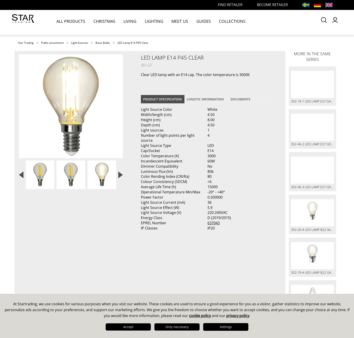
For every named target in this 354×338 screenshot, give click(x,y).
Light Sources (79, 43)
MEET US (183, 22)
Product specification (162, 99)
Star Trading (26, 43)
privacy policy (237, 315)
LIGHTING (158, 22)
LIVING (134, 22)
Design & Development (41, 276)
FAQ (103, 276)
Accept (128, 327)
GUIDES (207, 22)
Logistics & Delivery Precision (47, 288)
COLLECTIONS (236, 22)
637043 (213, 222)
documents (240, 99)
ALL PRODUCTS (75, 22)
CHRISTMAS (109, 22)
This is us (28, 270)
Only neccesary (177, 327)
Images (187, 282)
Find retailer (111, 288)
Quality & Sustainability (41, 282)
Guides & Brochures (199, 276)
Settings (226, 327)
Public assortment (52, 43)
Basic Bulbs (102, 43)
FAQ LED (108, 282)
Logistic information (205, 99)
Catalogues (190, 270)
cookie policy (200, 315)
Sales (105, 270)
